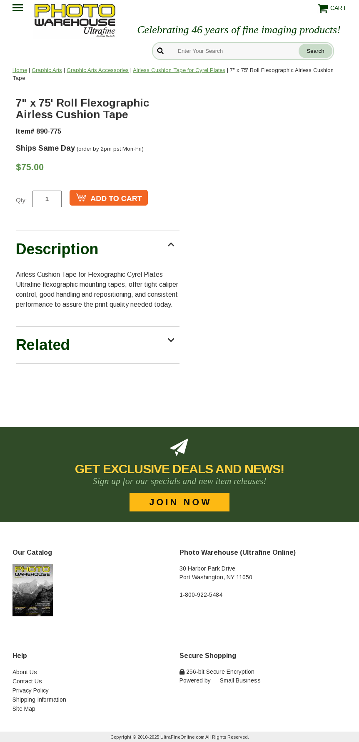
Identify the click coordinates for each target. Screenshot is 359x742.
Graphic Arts (47, 70)
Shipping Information (39, 699)
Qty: (21, 199)
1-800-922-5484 (201, 594)
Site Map (23, 708)
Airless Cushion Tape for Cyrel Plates (179, 70)
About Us (24, 672)
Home (19, 70)
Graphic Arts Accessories (98, 70)
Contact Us (27, 681)
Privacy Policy (30, 690)
